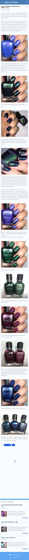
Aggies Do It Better (11, 2)
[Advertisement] (14, 487)
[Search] (27, 3)
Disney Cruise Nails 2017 (8, 537)
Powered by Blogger (14, 554)
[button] (27, 7)
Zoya (13, 445)
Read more (25, 517)
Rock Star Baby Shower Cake (9, 522)
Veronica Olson (17, 557)
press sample (7, 445)
